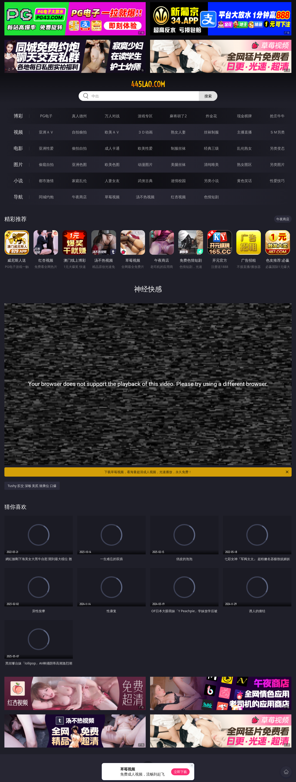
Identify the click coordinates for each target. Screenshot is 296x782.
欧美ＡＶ (112, 132)
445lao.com (148, 84)
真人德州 (79, 115)
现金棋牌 (244, 115)
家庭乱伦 (79, 180)
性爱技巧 (277, 180)
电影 (18, 148)
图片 (18, 164)
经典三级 (211, 148)
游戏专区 (145, 115)
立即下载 (180, 772)
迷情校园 (178, 180)
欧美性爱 (145, 148)
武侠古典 (145, 180)
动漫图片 (145, 164)
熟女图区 (244, 164)
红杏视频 (178, 196)
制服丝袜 (178, 148)
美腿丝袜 (178, 164)
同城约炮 (46, 196)
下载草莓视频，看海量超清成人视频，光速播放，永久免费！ (196, 472)
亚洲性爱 (46, 148)
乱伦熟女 (244, 148)
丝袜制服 (211, 132)
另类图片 (277, 164)
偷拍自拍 (79, 148)
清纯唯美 (211, 164)
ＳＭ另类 (277, 132)
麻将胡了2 (178, 115)
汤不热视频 (145, 196)
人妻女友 (112, 180)
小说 (18, 180)
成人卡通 (112, 148)
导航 (18, 197)
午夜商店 (79, 196)
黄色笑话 (244, 180)
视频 (18, 132)
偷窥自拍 (46, 164)
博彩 (18, 116)
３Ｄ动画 (145, 132)
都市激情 (46, 180)
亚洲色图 (79, 164)
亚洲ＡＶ (46, 132)
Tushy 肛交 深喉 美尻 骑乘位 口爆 (32, 486)
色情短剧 (211, 196)
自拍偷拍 (79, 132)
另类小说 (211, 180)
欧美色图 (112, 164)
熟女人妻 (178, 132)
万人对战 (112, 115)
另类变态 (277, 148)
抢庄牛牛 (277, 115)
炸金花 (211, 115)
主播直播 (244, 132)
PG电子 (46, 115)
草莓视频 (112, 196)
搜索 (208, 96)
